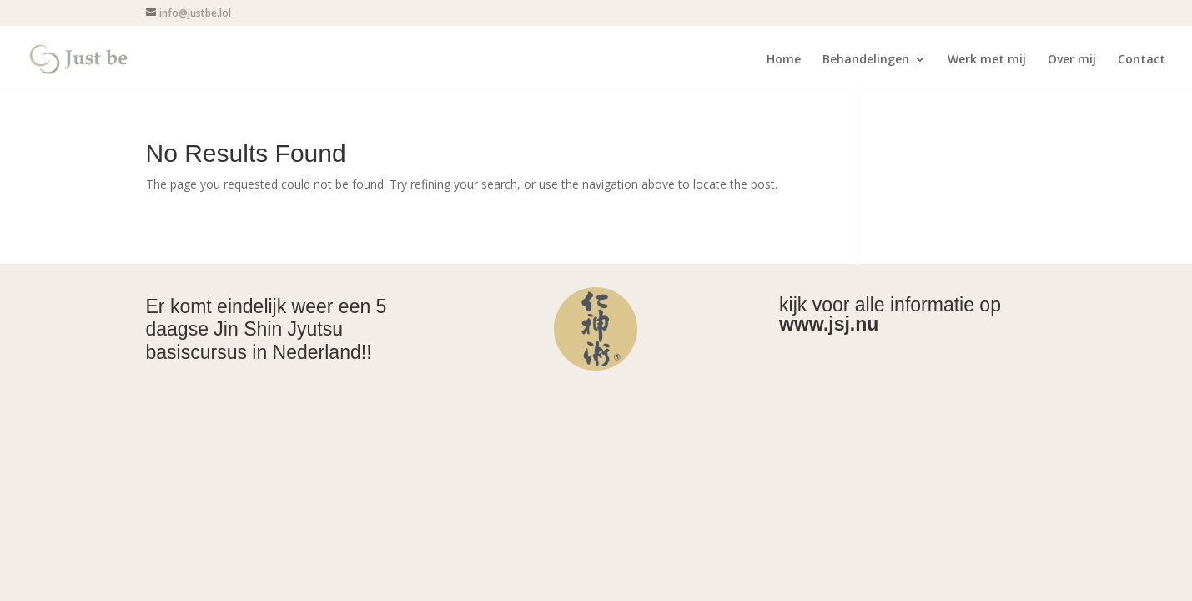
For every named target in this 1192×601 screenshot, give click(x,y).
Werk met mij (987, 60)
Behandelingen (865, 60)
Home (784, 60)
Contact (1141, 60)
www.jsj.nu (828, 324)
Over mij (1072, 60)
